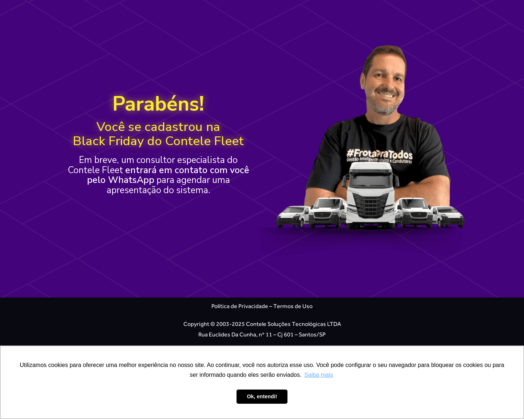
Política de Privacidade (239, 306)
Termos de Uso (293, 306)
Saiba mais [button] (318, 375)
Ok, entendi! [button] (262, 396)
